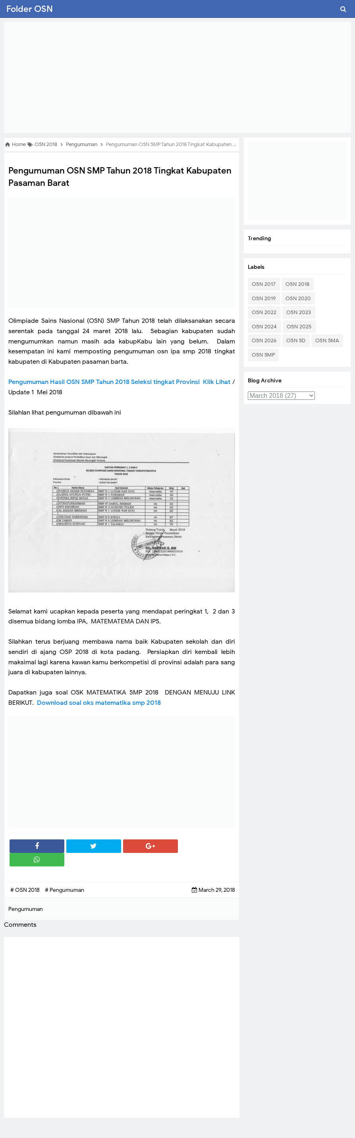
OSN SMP (263, 354)
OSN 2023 (298, 312)
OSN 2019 (264, 298)
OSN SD (296, 340)
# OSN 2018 (25, 890)
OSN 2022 (264, 312)
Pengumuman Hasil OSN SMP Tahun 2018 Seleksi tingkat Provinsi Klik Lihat (119, 382)
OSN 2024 (264, 326)
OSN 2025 (299, 326)
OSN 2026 (264, 340)
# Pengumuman (64, 890)
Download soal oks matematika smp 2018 (99, 703)
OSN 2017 (264, 284)
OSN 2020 (298, 298)
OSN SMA (327, 340)
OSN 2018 (298, 284)
